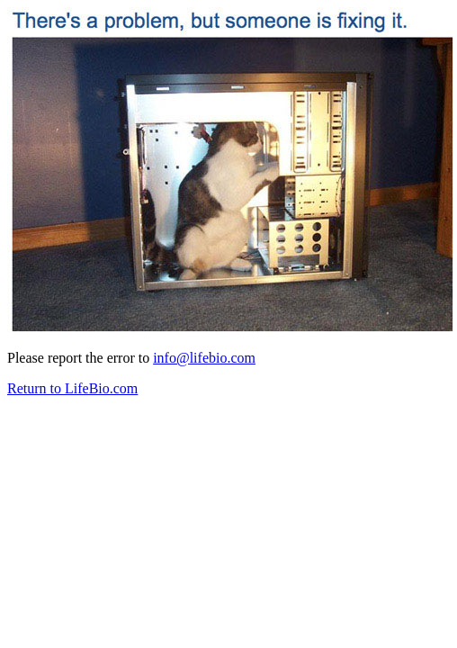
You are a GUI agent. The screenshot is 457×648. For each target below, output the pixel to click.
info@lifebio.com (204, 357)
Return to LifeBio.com (72, 388)
